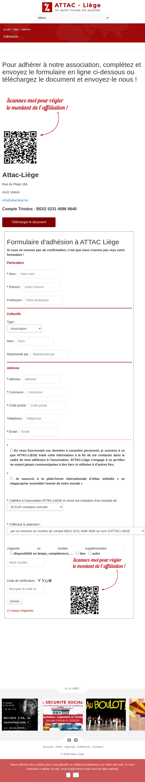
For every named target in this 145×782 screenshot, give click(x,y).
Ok (68, 775)
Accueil (6, 29)
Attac (16, 29)
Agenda (69, 747)
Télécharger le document (29, 222)
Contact (97, 747)
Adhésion (83, 747)
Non (76, 775)
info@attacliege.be (15, 200)
